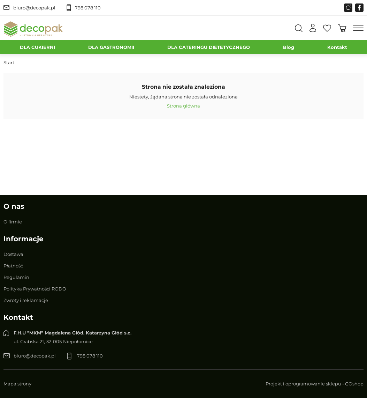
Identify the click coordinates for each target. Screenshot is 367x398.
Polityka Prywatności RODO (34, 289)
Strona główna (183, 106)
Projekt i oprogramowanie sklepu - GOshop (315, 383)
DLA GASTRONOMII (111, 47)
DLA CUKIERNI (37, 47)
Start (8, 62)
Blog (288, 47)
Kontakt (337, 47)
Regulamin (16, 277)
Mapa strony (17, 383)
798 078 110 (88, 7)
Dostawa (13, 254)
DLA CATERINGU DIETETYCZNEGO (208, 47)
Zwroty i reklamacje (25, 300)
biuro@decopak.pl (34, 7)
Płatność (13, 265)
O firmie (12, 221)
